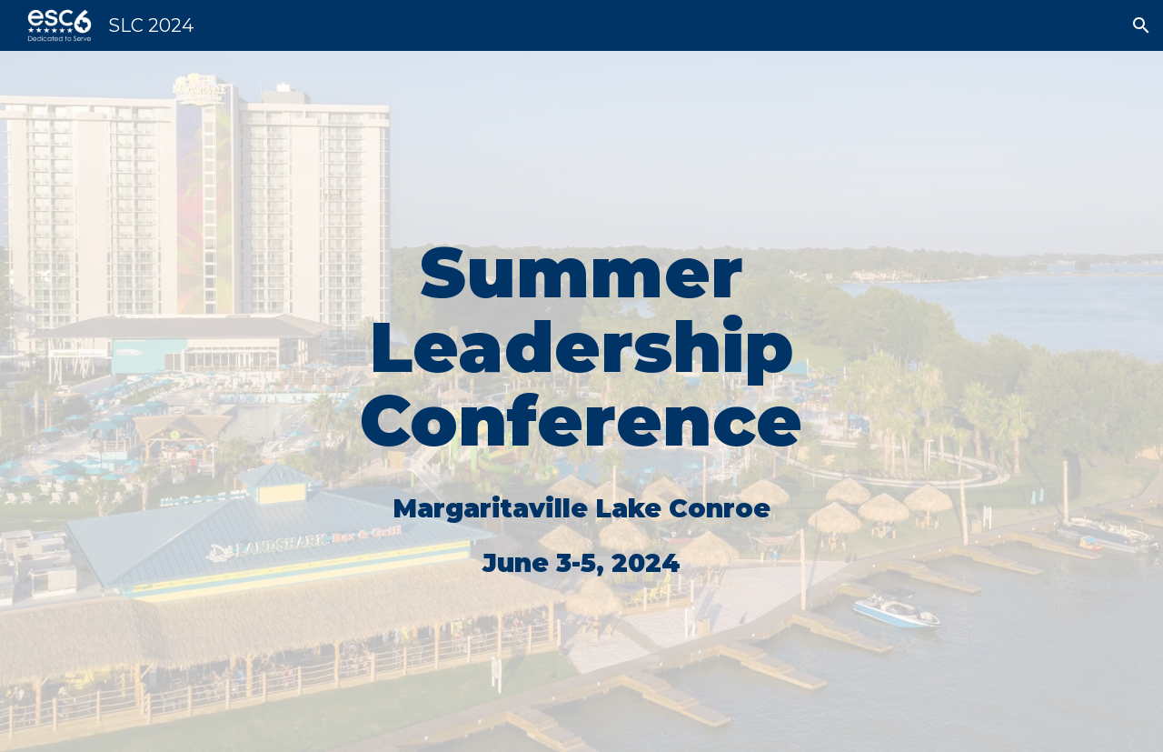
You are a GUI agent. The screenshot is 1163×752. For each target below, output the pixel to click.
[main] (581, 401)
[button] (1141, 25)
